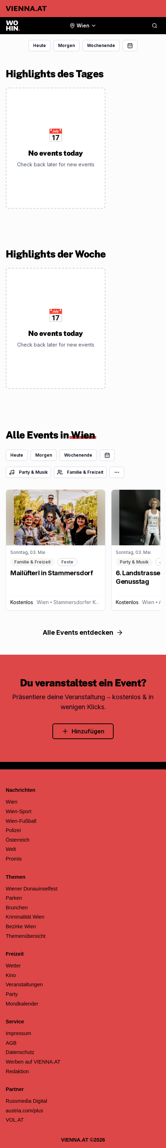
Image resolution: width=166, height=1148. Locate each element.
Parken (14, 898)
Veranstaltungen (24, 984)
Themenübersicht (26, 936)
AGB (11, 1043)
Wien (11, 802)
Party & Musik (28, 472)
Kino (11, 975)
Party (12, 994)
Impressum (18, 1033)
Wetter (13, 965)
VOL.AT (15, 1120)
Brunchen (17, 907)
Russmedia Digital (26, 1101)
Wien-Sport (18, 811)
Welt (11, 849)
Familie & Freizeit (80, 472)
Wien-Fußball (21, 821)
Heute (39, 45)
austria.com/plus (24, 1110)
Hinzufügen (83, 731)
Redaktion (17, 1071)
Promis (14, 859)
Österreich (18, 840)
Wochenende (101, 45)
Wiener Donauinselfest (31, 889)
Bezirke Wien (21, 926)
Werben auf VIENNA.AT (33, 1062)
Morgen (66, 45)
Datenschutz (20, 1052)
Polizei (13, 830)
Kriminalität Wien (25, 917)
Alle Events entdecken (83, 632)
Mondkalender (22, 1004)
